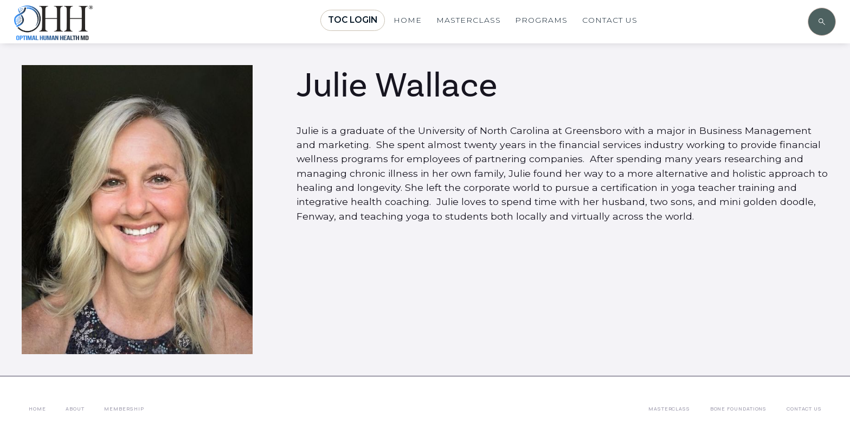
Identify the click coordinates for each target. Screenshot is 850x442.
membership (124, 408)
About (75, 408)
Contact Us (804, 408)
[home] (84, 34)
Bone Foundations (738, 408)
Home (37, 408)
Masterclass (669, 408)
